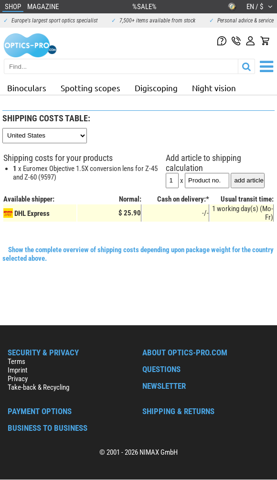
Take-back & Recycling (38, 387)
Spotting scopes (90, 88)
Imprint (17, 370)
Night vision (214, 88)
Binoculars (26, 88)
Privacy (18, 378)
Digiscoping (156, 88)
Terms (16, 361)
